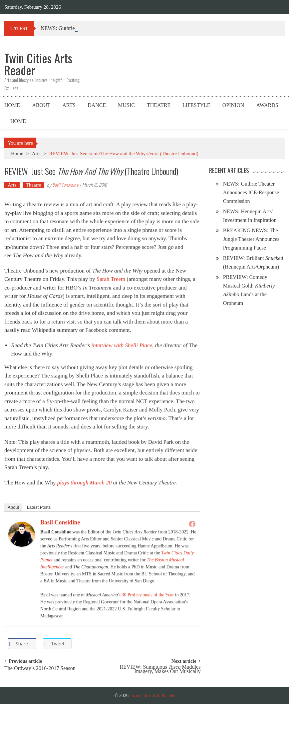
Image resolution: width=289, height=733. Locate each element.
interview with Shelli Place (121, 345)
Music (126, 105)
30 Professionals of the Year (148, 594)
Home (12, 105)
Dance (97, 105)
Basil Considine (65, 185)
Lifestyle (196, 105)
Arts (69, 105)
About (41, 105)
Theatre (158, 105)
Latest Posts (39, 507)
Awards (267, 105)
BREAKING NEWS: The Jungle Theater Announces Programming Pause (251, 239)
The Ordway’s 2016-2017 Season (40, 668)
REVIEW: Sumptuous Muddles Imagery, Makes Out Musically (160, 669)
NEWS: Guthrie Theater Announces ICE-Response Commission (251, 192)
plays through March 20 (84, 482)
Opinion (233, 105)
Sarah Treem (111, 279)
